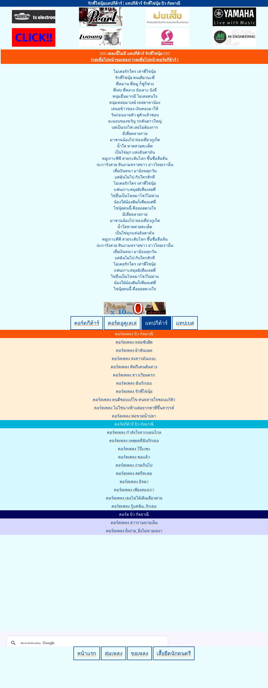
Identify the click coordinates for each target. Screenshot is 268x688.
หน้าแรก (86, 653)
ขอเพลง (139, 653)
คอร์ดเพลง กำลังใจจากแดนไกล (134, 432)
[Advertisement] (46, 582)
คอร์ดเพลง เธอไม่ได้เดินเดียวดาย (134, 498)
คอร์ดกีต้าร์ (86, 323)
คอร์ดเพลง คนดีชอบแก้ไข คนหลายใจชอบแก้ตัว (134, 399)
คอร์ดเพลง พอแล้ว (134, 457)
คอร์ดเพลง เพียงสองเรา (134, 490)
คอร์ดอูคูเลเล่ (122, 323)
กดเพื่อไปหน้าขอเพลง (111, 60)
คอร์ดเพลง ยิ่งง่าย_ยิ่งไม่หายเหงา (134, 531)
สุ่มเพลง (113, 653)
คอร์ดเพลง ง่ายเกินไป (134, 465)
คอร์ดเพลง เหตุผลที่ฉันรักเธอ (134, 440)
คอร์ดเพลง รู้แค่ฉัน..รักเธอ (134, 506)
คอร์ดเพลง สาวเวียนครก (134, 375)
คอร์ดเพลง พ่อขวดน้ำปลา (134, 416)
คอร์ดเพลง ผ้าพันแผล (134, 350)
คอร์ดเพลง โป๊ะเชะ (134, 449)
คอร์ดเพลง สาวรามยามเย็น (134, 522)
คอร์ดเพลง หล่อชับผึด (134, 342)
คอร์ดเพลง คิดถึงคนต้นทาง (134, 367)
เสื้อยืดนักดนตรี (174, 653)
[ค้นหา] (86, 643)
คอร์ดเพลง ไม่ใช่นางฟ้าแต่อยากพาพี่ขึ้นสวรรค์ (134, 408)
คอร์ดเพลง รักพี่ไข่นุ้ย (134, 391)
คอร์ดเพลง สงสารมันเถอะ (134, 358)
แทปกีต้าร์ (156, 323)
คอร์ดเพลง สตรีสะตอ (134, 473)
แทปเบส (185, 323)
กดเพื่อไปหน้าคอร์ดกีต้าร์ (155, 60)
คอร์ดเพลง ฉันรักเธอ (134, 383)
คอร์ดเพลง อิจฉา (134, 481)
